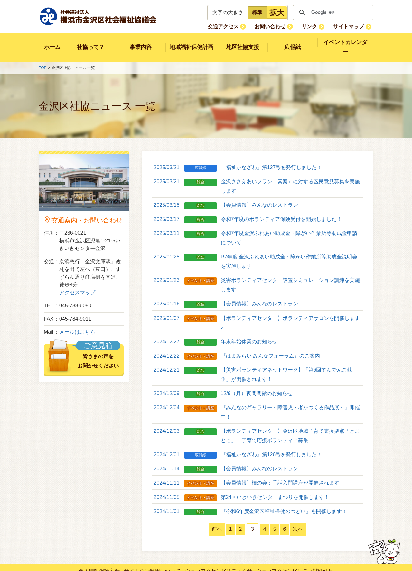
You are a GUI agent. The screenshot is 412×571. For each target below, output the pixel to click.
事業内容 (141, 43)
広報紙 (292, 43)
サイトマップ (350, 26)
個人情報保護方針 (99, 552)
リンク (315, 26)
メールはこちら (77, 323)
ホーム (52, 43)
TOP (42, 59)
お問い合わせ (279, 26)
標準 (257, 12)
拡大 (276, 12)
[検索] (332, 12)
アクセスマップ (77, 283)
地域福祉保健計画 (191, 43)
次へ (311, 510)
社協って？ (90, 43)
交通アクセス (235, 26)
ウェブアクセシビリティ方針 (218, 552)
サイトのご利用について (152, 552)
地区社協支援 (242, 43)
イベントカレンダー (345, 43)
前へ (204, 510)
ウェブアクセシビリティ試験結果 (294, 552)
